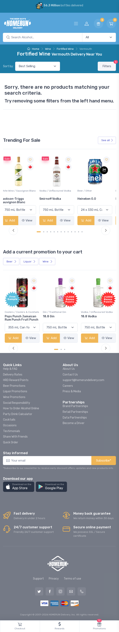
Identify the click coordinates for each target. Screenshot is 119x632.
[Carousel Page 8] (64, 231)
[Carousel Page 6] (57, 231)
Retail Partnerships (75, 411)
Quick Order (10, 441)
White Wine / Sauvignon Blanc (18, 192)
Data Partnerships (75, 417)
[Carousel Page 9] (68, 231)
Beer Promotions (14, 385)
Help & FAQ (10, 368)
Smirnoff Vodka (53, 198)
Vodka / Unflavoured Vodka (58, 190)
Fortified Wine (65, 48)
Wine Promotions (14, 396)
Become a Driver (73, 422)
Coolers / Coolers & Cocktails (22, 311)
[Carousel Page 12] (78, 231)
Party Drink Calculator (17, 413)
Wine (48, 48)
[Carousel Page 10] (71, 231)
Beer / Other (87, 190)
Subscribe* (103, 460)
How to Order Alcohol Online (21, 408)
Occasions (10, 424)
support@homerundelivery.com (83, 379)
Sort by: (8, 66)
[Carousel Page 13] (82, 231)
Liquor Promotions (15, 391)
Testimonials (11, 430)
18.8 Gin (48, 315)
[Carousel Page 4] (50, 231)
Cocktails (9, 419)
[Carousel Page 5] (54, 231)
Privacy (54, 578)
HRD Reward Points (15, 379)
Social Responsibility (16, 402)
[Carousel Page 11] (75, 231)
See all (107, 140)
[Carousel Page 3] (47, 231)
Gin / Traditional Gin (54, 311)
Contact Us (70, 374)
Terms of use (72, 578)
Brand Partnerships (75, 405)
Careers (68, 385)
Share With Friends (15, 436)
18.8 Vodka (88, 315)
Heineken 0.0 (89, 198)
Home (33, 48)
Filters (109, 65)
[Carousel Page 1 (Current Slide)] (39, 231)
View (30, 220)
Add (13, 220)
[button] (18, 486)
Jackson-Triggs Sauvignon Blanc (17, 200)
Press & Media (72, 391)
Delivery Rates (12, 374)
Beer (12, 261)
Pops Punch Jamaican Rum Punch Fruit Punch (21, 317)
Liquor (30, 261)
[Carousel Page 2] (43, 231)
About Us (69, 368)
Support (38, 578)
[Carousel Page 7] (61, 231)
